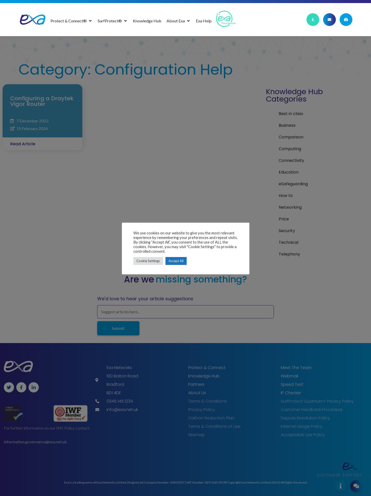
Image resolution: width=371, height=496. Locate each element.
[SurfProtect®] (112, 21)
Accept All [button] (176, 261)
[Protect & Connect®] (71, 21)
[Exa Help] (203, 21)
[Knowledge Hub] (147, 21)
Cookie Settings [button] (148, 261)
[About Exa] (178, 21)
